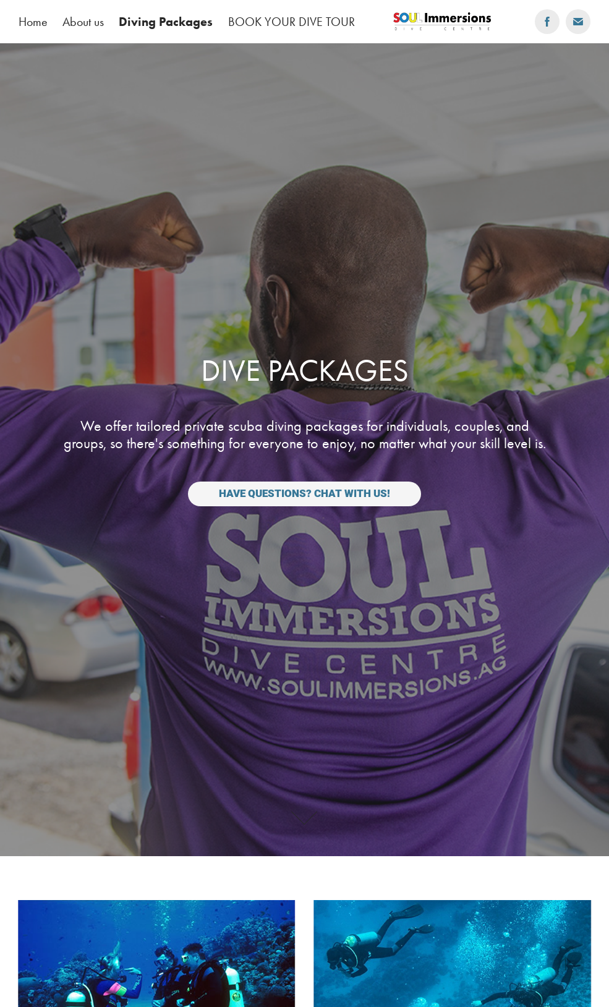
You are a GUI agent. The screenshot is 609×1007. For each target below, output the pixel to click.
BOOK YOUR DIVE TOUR (291, 21)
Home (33, 21)
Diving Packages (166, 21)
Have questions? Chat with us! (304, 493)
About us (83, 21)
